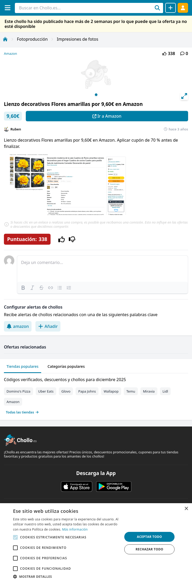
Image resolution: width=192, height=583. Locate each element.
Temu (130, 391)
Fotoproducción (32, 39)
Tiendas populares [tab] (23, 366)
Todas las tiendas (22, 412)
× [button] (186, 509)
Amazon (10, 53)
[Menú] (7, 7)
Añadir (48, 326)
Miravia (149, 391)
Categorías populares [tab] (66, 366)
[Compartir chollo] (170, 8)
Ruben (15, 129)
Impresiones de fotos (77, 39)
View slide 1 (96, 94)
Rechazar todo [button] (149, 549)
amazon (18, 326)
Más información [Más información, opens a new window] (75, 529)
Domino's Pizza (18, 391)
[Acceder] (183, 8)
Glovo (66, 391)
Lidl (165, 391)
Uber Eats (46, 391)
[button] (66, 576)
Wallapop (111, 391)
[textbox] (102, 269)
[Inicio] (5, 39)
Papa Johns (87, 391)
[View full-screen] (184, 96)
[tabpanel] (96, 394)
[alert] (96, 543)
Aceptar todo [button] (149, 536)
